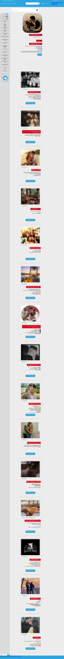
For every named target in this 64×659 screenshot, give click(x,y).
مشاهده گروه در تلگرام (39, 47)
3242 (8, 655)
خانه (46, 3)
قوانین (42, 3)
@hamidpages (5, 18)
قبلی (1, 655)
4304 (11, 655)
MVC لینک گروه (39, 50)
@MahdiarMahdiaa (37, 333)
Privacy (12, 656)
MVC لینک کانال (39, 48)
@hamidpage (5, 16)
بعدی (14, 655)
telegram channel (18, 656)
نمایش (39, 54)
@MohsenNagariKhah (37, 175)
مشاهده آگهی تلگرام (30, 103)
